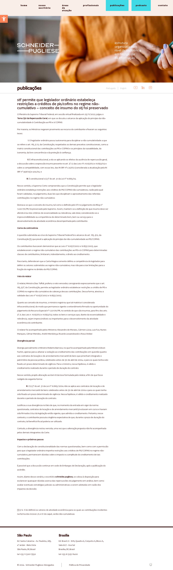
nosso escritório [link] (45, 6)
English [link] (123, 88)
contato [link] (163, 5)
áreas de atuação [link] (67, 8)
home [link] (24, 5)
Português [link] (111, 88)
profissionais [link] (91, 5)
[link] (4, 19)
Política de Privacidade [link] (79, 565)
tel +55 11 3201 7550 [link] (26, 554)
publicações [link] (117, 5)
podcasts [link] (141, 5)
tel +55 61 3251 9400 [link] (68, 554)
